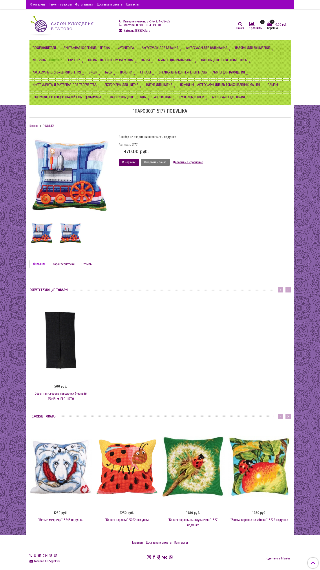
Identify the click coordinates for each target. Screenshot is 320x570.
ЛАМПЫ (273, 85)
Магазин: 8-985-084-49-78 (142, 25)
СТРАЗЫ (145, 72)
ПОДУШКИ (55, 60)
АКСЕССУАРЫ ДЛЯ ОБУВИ (228, 97)
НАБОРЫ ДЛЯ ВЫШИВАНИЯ (253, 48)
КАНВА (145, 60)
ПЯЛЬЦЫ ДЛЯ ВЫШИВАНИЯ (219, 60)
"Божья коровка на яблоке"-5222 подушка (259, 520)
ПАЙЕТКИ (126, 72)
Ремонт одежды (60, 4)
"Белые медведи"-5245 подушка (60, 520)
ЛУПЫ (243, 60)
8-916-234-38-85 (45, 556)
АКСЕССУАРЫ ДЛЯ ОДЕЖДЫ (128, 97)
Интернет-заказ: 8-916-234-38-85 (146, 21)
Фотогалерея (84, 4)
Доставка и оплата (110, 4)
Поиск (240, 28)
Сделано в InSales (279, 558)
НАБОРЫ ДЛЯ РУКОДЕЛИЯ (228, 72)
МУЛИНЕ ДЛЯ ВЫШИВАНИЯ (175, 60)
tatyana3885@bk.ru (136, 31)
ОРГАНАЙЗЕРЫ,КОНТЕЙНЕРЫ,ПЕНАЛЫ (183, 72)
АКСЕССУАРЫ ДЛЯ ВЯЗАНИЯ (160, 48)
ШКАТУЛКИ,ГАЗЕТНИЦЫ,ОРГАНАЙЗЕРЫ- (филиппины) (67, 97)
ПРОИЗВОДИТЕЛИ (44, 48)
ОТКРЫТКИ (73, 60)
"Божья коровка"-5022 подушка (127, 520)
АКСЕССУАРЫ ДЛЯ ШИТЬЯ (121, 85)
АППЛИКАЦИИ (163, 97)
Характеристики (64, 264)
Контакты (132, 4)
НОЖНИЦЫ (187, 85)
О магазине (37, 4)
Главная (33, 125)
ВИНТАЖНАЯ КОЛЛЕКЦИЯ (80, 48)
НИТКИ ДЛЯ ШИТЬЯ (159, 85)
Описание (39, 264)
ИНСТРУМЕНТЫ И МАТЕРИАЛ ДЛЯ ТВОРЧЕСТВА (65, 85)
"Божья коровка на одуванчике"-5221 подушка (193, 522)
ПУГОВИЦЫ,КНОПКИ (191, 97)
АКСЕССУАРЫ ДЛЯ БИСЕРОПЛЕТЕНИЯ (57, 72)
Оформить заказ (155, 162)
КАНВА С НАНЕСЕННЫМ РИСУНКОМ (110, 60)
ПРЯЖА (105, 48)
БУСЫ (108, 72)
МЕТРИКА (39, 60)
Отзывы (87, 264)
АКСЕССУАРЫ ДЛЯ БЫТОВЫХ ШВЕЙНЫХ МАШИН (228, 85)
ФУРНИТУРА (126, 48)
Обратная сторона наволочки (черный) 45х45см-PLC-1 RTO (61, 396)
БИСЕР (93, 72)
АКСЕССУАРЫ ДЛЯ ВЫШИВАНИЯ (206, 48)
